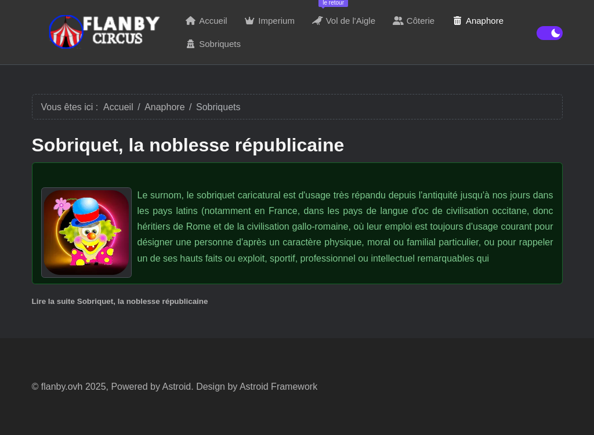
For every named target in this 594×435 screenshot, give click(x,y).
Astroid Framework (278, 387)
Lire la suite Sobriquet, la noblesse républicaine (120, 301)
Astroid (176, 387)
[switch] (550, 33)
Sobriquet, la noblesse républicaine (188, 145)
